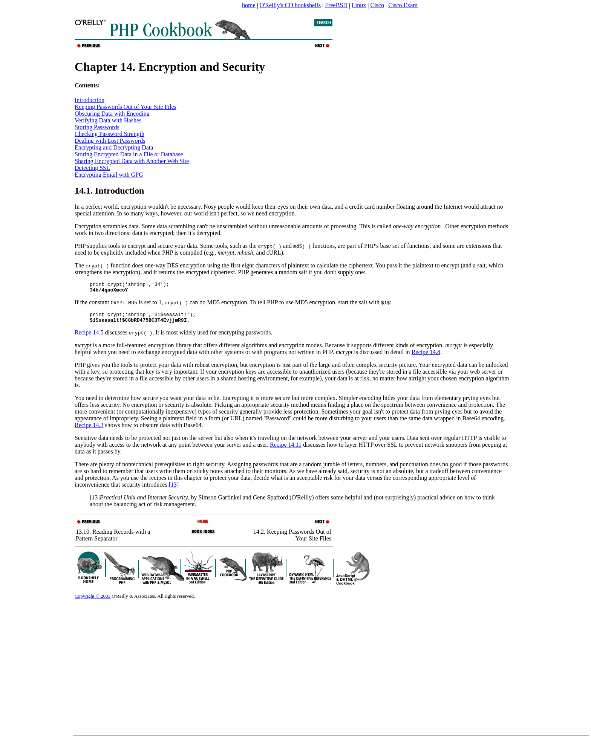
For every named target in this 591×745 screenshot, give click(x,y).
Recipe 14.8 (426, 356)
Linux (359, 5)
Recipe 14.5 (89, 337)
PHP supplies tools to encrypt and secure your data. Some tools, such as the (178, 246)
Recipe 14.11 (286, 449)
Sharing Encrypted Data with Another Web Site (132, 161)
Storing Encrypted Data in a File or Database (129, 154)
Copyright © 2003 (92, 600)
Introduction (89, 100)
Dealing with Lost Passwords (110, 140)
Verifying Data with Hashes (108, 120)
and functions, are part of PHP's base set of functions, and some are (374, 246)
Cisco (377, 5)
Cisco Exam (403, 5)
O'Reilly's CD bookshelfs (290, 5)
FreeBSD (336, 5)
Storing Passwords (97, 127)
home (249, 5)
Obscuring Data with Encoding (112, 113)
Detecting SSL (92, 168)
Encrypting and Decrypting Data (114, 147)
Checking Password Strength (109, 134)
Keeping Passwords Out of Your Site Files (125, 107)
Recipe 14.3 (89, 429)
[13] (174, 489)
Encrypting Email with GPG (109, 174)
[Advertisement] (34, 370)
